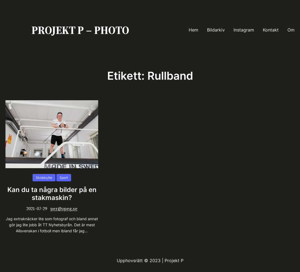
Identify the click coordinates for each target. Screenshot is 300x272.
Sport (64, 178)
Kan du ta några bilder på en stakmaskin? (52, 194)
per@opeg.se (63, 208)
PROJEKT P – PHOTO (80, 30)
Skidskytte (44, 178)
